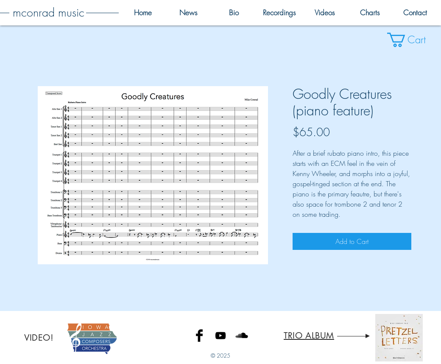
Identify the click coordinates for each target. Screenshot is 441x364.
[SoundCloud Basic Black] (241, 335)
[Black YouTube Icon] (220, 335)
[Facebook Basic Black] (199, 335)
